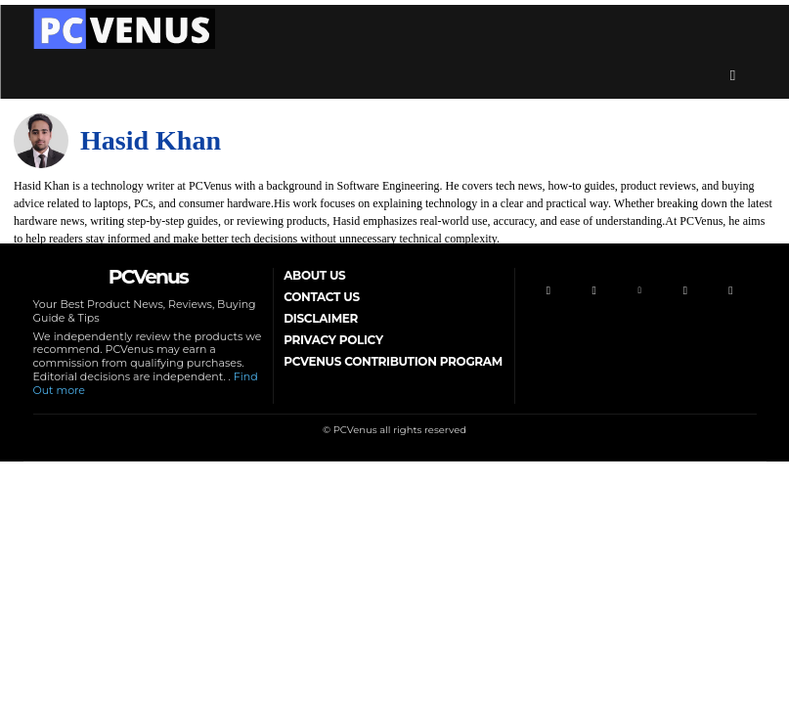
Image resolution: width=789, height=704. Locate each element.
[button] (733, 75)
